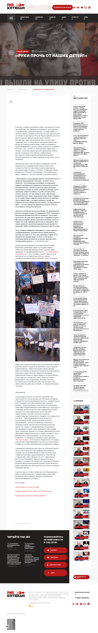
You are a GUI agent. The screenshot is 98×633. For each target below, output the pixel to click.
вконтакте (52, 557)
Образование (24, 18)
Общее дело (23, 51)
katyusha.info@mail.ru (83, 592)
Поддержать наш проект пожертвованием (30, 496)
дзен (50, 572)
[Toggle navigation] (11, 18)
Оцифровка (39, 18)
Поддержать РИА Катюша (62, 7)
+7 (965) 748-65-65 (82, 596)
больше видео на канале (80, 577)
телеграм (52, 550)
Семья (86, 18)
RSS (32, 606)
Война (64, 18)
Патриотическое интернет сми (15, 10)
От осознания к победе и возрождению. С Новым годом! (30, 546)
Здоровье (52, 18)
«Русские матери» (22, 440)
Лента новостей (80, 97)
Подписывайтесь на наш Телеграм (27, 487)
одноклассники (54, 565)
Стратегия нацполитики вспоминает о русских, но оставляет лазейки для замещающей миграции (32, 558)
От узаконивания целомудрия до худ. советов (13, 545)
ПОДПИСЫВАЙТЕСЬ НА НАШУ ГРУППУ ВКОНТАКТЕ (33, 491)
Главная (10, 89)
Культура (75, 18)
